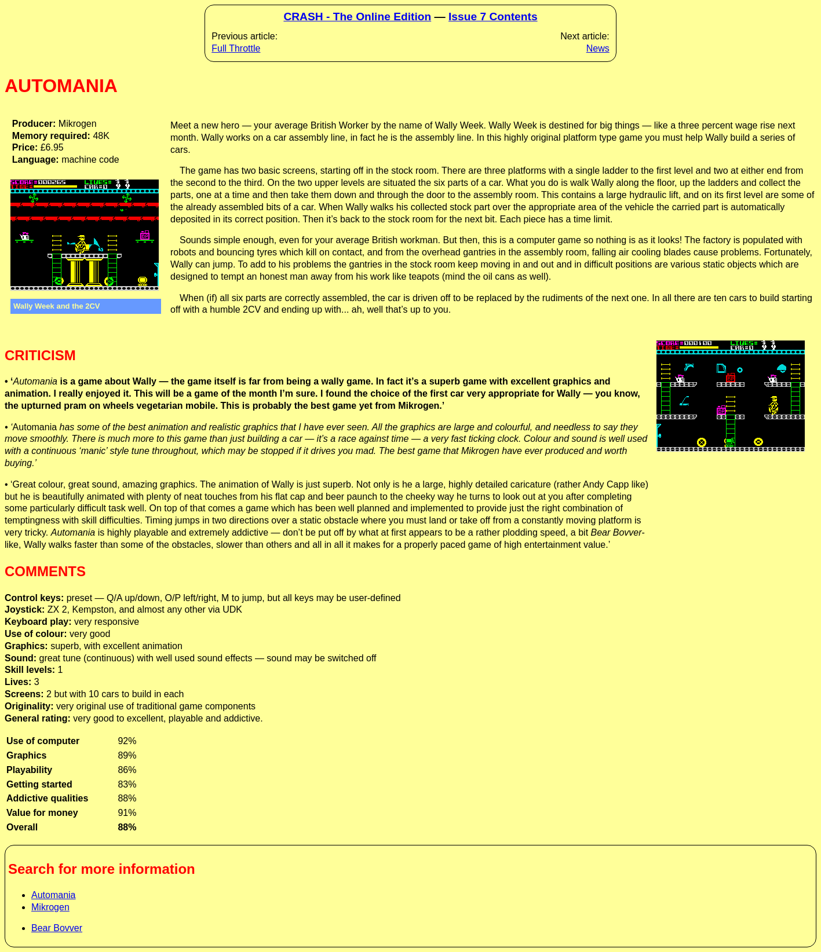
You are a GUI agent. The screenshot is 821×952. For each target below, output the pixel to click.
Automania (53, 895)
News (598, 48)
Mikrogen (50, 907)
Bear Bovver (56, 928)
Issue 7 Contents (493, 16)
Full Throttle (235, 48)
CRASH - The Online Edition (357, 16)
